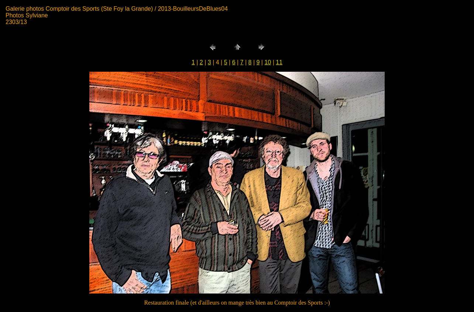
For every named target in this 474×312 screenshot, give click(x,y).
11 (279, 62)
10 (267, 62)
